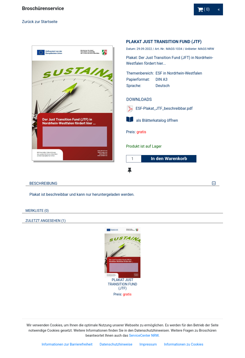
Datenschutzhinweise (116, 344)
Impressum (148, 344)
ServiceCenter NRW (144, 336)
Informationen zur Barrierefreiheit (67, 344)
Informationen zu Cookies (183, 344)
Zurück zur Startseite (39, 21)
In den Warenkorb (169, 158)
